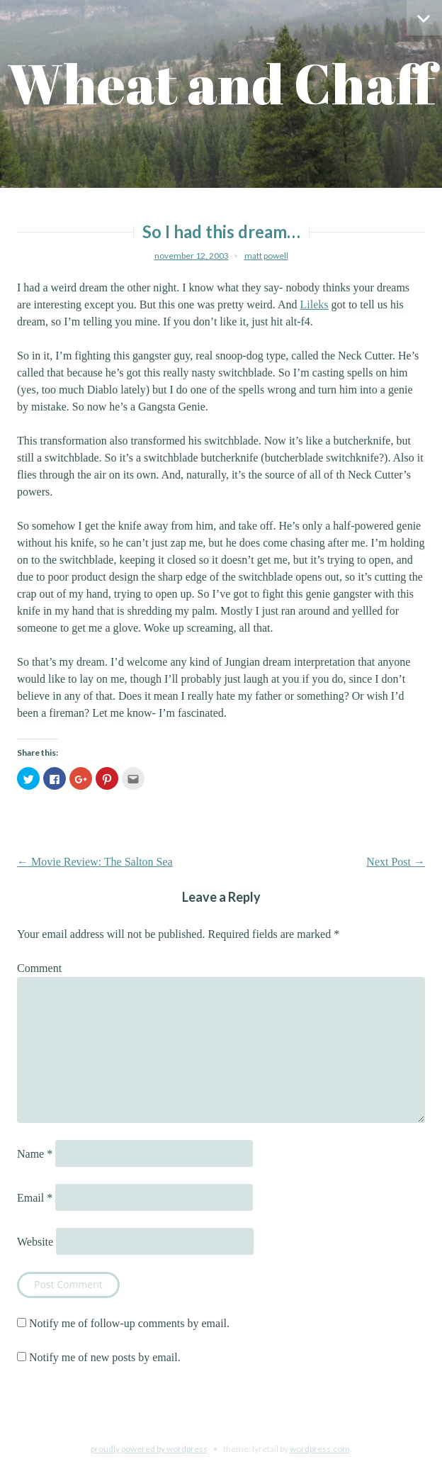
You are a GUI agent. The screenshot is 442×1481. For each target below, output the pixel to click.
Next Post (395, 862)
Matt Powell (266, 255)
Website (35, 1242)
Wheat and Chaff (221, 83)
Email (34, 1198)
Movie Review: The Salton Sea (95, 862)
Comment (39, 968)
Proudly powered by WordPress (149, 1448)
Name (34, 1154)
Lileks (314, 304)
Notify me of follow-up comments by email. (129, 1323)
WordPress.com (320, 1448)
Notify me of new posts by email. (105, 1357)
